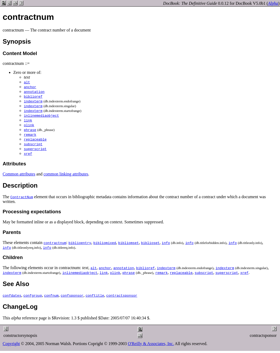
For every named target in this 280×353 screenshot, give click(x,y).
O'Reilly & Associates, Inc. (151, 343)
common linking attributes (65, 174)
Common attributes (19, 174)
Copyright (11, 343)
